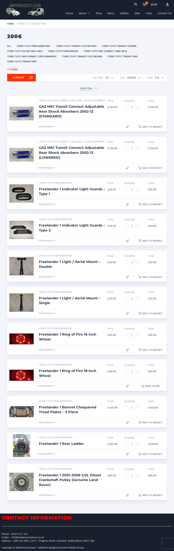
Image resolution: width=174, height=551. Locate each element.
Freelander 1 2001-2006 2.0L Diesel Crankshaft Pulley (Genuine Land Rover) (70, 480)
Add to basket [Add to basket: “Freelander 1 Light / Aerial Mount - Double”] (150, 277)
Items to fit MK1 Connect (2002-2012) (105, 51)
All (9, 45)
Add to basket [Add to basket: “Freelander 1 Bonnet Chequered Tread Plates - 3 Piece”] (150, 422)
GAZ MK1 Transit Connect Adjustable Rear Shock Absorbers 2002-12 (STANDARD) (71, 111)
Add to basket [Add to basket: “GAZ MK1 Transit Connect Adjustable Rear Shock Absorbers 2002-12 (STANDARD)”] (150, 126)
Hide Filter (86, 88)
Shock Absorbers (94, 100)
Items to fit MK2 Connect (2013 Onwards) (31, 56)
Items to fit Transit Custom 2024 (76, 45)
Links (149, 13)
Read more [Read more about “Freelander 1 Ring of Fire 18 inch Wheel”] (150, 386)
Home (69, 13)
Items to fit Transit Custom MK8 (82, 56)
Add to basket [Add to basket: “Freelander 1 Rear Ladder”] (150, 454)
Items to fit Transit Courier (119, 45)
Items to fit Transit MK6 (122, 56)
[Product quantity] (133, 107)
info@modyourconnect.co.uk (27, 537)
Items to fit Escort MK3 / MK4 (24, 51)
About (82, 13)
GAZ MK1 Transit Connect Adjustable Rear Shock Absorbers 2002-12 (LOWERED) (71, 152)
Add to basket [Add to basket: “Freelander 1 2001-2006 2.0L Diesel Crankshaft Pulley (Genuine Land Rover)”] (150, 495)
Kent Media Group (73, 547)
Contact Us (164, 13)
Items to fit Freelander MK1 (33, 45)
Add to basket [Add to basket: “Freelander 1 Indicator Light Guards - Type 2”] (150, 240)
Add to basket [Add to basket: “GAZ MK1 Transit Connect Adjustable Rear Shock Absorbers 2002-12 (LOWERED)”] (150, 167)
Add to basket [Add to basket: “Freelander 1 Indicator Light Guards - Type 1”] (150, 204)
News (111, 13)
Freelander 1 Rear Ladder (61, 444)
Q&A (137, 13)
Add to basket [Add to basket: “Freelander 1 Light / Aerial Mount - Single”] (150, 313)
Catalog (18, 77)
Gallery (124, 13)
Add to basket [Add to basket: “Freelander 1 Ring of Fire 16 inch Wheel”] (150, 349)
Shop (99, 13)
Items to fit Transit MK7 (22, 61)
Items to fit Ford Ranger (63, 51)
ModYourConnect (26, 547)
